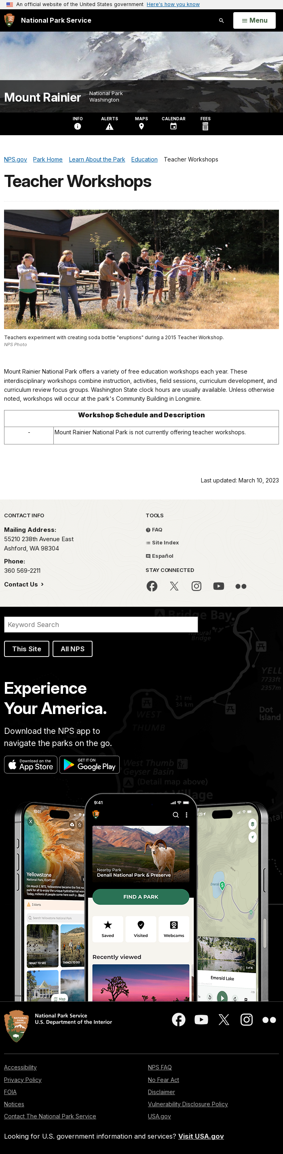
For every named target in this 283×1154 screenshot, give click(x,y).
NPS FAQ (160, 1067)
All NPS (72, 649)
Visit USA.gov (201, 1136)
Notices (14, 1104)
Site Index (162, 542)
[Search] (101, 624)
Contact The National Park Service (50, 1116)
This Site (26, 649)
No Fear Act (163, 1079)
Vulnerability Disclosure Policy (188, 1104)
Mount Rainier (42, 97)
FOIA (10, 1091)
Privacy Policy (23, 1079)
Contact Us (22, 584)
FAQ (154, 529)
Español (159, 556)
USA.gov (159, 1116)
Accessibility (20, 1067)
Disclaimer (161, 1091)
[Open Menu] (254, 20)
